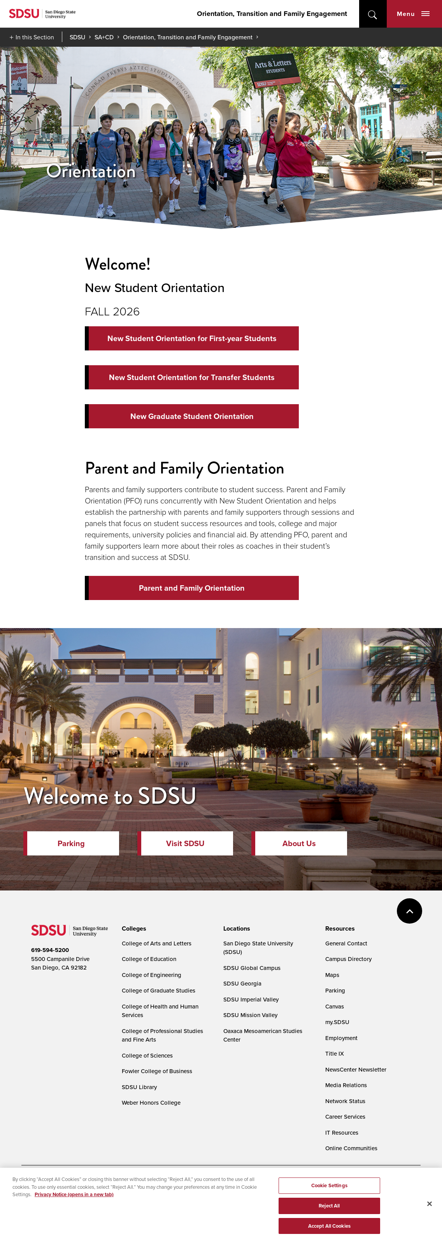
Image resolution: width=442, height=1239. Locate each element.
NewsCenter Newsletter (355, 1069)
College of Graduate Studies (158, 990)
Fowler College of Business (157, 1071)
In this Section (35, 37)
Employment (341, 1038)
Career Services (345, 1116)
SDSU (77, 37)
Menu (413, 13)
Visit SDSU (185, 843)
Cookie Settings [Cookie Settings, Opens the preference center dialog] (329, 1189)
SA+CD (104, 37)
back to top (409, 911)
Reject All (329, 1209)
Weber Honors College (151, 1102)
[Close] (429, 1207)
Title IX (334, 1053)
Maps (332, 975)
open (373, 14)
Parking (71, 843)
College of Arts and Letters (156, 943)
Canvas (334, 1006)
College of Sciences (147, 1055)
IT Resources (341, 1132)
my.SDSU (337, 1022)
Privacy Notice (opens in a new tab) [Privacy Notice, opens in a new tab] (74, 1198)
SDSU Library (139, 1087)
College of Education (149, 959)
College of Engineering (151, 975)
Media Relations (346, 1085)
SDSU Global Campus (252, 968)
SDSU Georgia (242, 983)
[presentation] (132, 928)
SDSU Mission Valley (250, 1015)
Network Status (345, 1101)
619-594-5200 (50, 950)
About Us (299, 843)
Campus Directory (348, 959)
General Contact (346, 943)
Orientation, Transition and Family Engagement (272, 14)
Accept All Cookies (329, 1229)
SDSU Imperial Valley (251, 999)
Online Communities (351, 1148)
